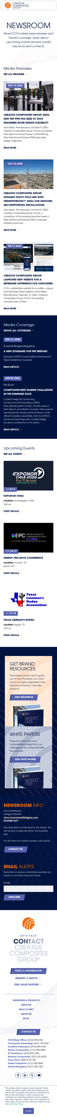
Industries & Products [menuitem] (26, 1000)
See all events (13, 454)
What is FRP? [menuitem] (26, 1010)
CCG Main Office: (17, 1040)
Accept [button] (28, 1111)
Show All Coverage (17, 331)
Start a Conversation (28, 971)
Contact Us (16, 849)
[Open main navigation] (49, 5)
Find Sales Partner (26, 985)
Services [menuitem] (26, 1005)
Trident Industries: (17, 1063)
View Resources (24, 697)
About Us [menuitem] (26, 1014)
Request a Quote (26, 978)
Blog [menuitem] (26, 1019)
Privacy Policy (17, 1104)
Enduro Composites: (19, 1050)
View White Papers (25, 759)
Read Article (11, 367)
